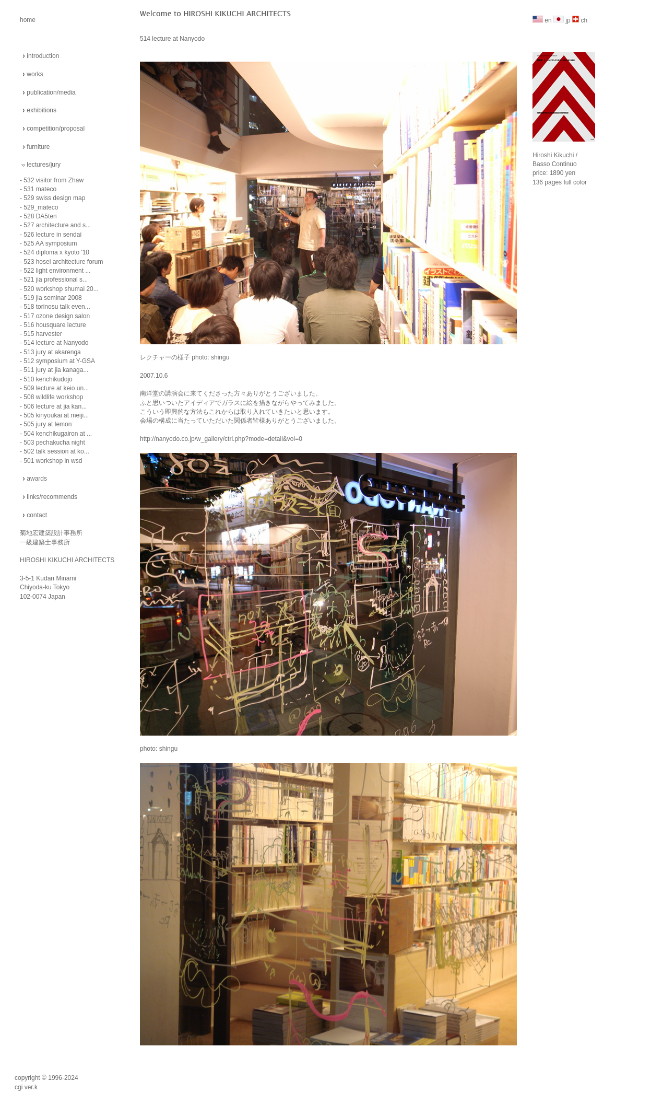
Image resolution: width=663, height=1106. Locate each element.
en (542, 20)
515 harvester (42, 333)
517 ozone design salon (56, 316)
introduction (43, 56)
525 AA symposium (50, 243)
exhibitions (41, 110)
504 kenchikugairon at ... (57, 433)
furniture (38, 146)
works (35, 74)
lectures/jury (44, 164)
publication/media (51, 92)
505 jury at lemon (47, 424)
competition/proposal (56, 128)
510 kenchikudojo (47, 379)
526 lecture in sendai (52, 234)
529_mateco (40, 207)
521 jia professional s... (55, 279)
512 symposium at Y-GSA (59, 361)
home (27, 20)
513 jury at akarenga (51, 352)
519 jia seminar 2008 (52, 297)
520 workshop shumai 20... (60, 289)
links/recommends (52, 496)
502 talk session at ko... (56, 451)
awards (37, 478)
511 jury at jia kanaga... (55, 370)
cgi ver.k (26, 1087)
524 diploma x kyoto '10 (56, 252)
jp (562, 20)
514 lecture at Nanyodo (55, 342)
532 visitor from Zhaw (53, 180)
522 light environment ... (56, 270)
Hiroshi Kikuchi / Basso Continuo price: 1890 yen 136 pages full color (563, 160)
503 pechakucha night (54, 442)
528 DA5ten (39, 216)
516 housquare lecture (54, 325)
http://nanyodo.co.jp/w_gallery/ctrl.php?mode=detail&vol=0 (221, 439)
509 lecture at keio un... (56, 388)
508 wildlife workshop (53, 397)
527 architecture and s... (57, 225)
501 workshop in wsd (52, 460)
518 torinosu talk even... (56, 306)
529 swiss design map (54, 198)
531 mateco (39, 189)
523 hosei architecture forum (63, 261)
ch (579, 20)
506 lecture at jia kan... (55, 406)
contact (37, 515)
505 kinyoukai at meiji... (56, 415)
